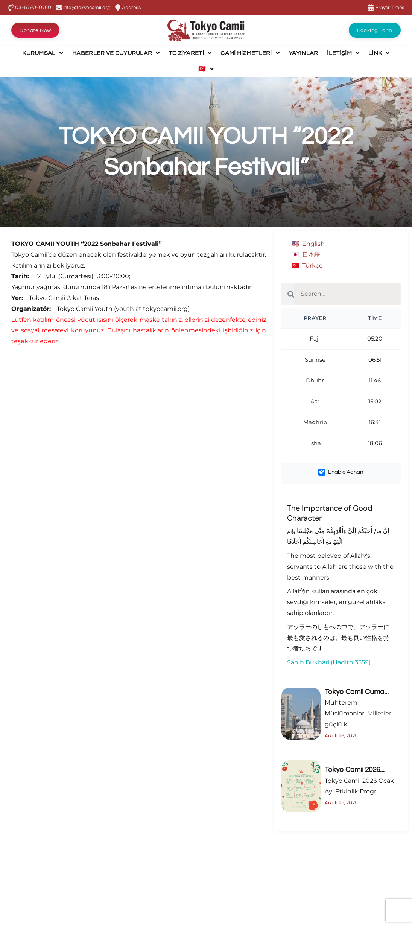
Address (131, 7)
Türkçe (312, 265)
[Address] (117, 7)
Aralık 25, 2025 (341, 802)
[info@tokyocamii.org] (59, 7)
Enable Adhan (340, 472)
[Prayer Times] (370, 7)
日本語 (311, 254)
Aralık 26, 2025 (341, 735)
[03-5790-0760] (11, 7)
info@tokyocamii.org (86, 7)
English (313, 243)
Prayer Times (390, 7)
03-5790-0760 (33, 7)
